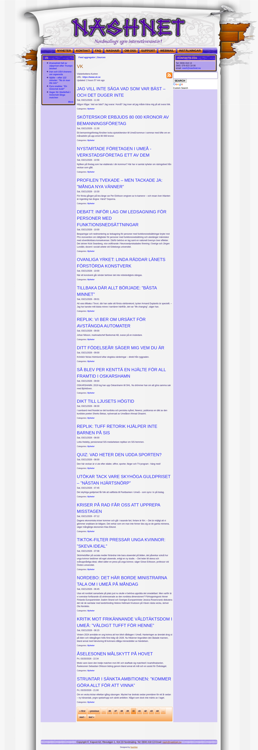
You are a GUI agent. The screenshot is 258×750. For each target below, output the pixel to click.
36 (109, 711)
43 (151, 711)
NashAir (112, 50)
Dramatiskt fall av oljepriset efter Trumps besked (61, 66)
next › (82, 717)
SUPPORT (148, 50)
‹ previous (94, 711)
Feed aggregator (86, 57)
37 (115, 711)
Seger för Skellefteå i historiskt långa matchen (60, 95)
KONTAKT (83, 50)
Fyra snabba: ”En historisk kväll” (58, 87)
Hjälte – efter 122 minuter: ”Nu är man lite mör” (59, 80)
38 (121, 711)
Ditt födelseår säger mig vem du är (120, 347)
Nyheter (90, 109)
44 (157, 711)
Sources (101, 57)
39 (127, 711)
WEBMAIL (167, 50)
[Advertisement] (58, 114)
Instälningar (190, 50)
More (70, 102)
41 (139, 711)
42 (145, 711)
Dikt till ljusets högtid (105, 401)
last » (91, 717)
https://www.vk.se (91, 77)
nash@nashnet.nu (191, 68)
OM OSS (130, 50)
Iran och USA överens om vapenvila (60, 73)
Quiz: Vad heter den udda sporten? (119, 454)
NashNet (133, 747)
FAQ (98, 50)
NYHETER (64, 50)
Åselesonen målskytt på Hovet (115, 653)
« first (82, 711)
